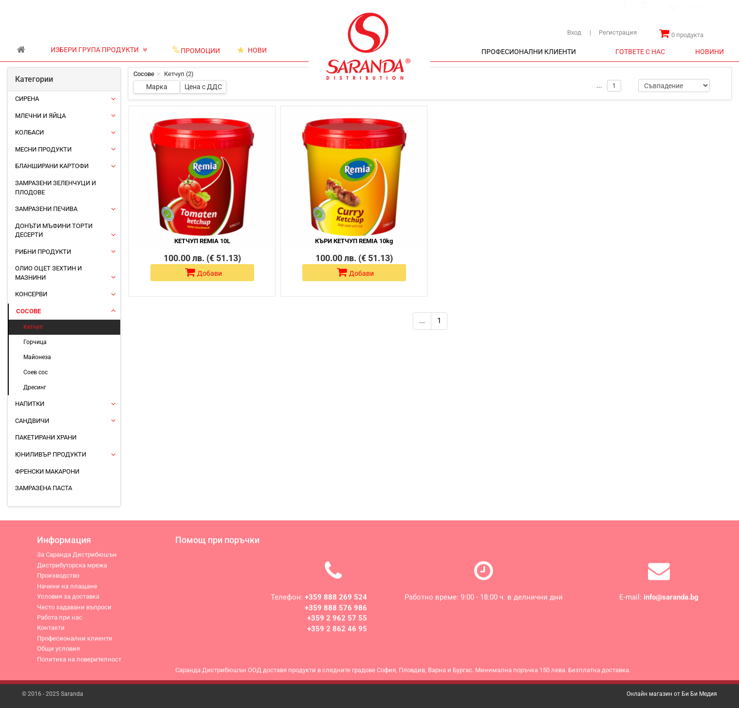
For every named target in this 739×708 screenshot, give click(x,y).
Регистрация (613, 32)
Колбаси (29, 132)
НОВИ (252, 50)
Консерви (31, 294)
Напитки (29, 403)
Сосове (28, 311)
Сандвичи (32, 420)
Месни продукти (43, 149)
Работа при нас (59, 622)
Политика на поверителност (79, 664)
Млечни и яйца (40, 115)
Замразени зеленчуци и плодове (55, 187)
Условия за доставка (68, 601)
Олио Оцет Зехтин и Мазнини (48, 273)
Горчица (35, 342)
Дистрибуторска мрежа (131, 9)
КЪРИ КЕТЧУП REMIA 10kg (354, 241)
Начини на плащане (67, 591)
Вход (574, 32)
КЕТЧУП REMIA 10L (202, 241)
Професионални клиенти (74, 643)
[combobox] (695, 16)
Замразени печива (46, 208)
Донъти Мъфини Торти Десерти (53, 230)
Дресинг (34, 387)
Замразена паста (43, 488)
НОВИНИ (709, 52)
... (422, 320)
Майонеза (37, 357)
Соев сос (35, 372)
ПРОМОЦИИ (196, 50)
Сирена (27, 98)
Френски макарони (47, 471)
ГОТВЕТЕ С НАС (640, 52)
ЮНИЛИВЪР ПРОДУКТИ (50, 454)
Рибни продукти (43, 251)
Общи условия (58, 653)
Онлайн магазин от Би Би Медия (672, 693)
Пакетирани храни (45, 437)
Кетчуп (33, 327)
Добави (203, 272)
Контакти (230, 9)
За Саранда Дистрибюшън (54, 9)
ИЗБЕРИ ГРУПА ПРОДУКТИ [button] (99, 50)
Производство (190, 9)
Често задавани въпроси (74, 612)
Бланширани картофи (52, 166)
